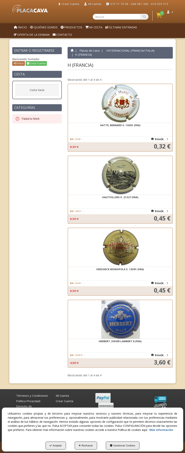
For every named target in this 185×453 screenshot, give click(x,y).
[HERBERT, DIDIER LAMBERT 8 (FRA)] (120, 319)
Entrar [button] (18, 63)
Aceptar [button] (56, 445)
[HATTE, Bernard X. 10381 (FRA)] (120, 103)
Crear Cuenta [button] (36, 63)
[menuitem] (69, 4)
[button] (30, 9)
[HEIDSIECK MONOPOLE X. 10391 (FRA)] (120, 247)
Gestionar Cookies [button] (122, 445)
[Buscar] (144, 17)
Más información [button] (161, 430)
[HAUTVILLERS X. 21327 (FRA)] (120, 175)
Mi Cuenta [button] (62, 395)
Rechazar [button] (86, 445)
